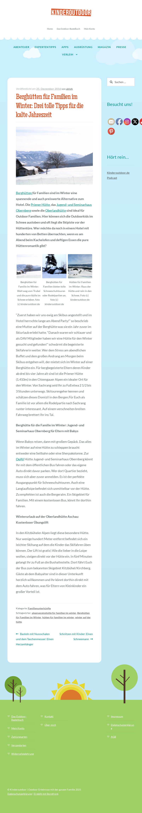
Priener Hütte (40, 205)
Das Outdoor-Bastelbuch (68, 28)
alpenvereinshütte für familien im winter (54, 612)
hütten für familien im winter (58, 617)
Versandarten (18, 745)
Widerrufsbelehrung (22, 753)
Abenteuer (21, 47)
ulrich (69, 88)
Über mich (50, 724)
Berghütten (24, 193)
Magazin (104, 47)
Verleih (67, 54)
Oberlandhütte (55, 210)
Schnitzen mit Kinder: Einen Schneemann (76, 636)
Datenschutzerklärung (19, 793)
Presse (121, 47)
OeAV (20, 459)
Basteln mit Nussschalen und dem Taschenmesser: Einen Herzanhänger (35, 638)
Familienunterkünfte (39, 608)
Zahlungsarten (19, 736)
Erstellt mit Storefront (46, 793)
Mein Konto (89, 28)
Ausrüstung (83, 47)
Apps (65, 47)
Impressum (117, 716)
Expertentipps (45, 47)
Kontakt (49, 716)
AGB (113, 736)
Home (50, 28)
